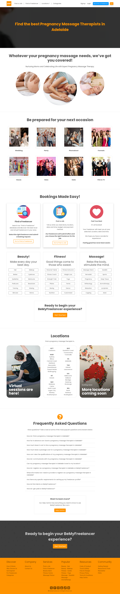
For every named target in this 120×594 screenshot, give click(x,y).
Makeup (31, 270)
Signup (83, 3)
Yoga (68, 279)
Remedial (88, 274)
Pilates (52, 284)
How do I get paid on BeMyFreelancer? (41, 489)
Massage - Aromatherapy (66, 579)
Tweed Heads (52, 369)
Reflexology (88, 284)
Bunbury (68, 392)
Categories (57, 3)
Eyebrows (32, 274)
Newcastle (52, 365)
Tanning (15, 288)
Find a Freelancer (32, 3)
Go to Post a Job (60, 243)
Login (89, 3)
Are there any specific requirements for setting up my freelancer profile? (54, 479)
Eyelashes (15, 279)
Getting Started (103, 566)
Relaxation (88, 288)
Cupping (88, 293)
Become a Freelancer (101, 3)
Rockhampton (52, 395)
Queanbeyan (51, 367)
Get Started (60, 315)
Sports (105, 274)
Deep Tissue (105, 279)
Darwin (52, 378)
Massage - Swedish (67, 575)
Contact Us (28, 568)
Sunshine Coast (68, 350)
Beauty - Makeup (66, 568)
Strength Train (52, 279)
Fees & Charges (85, 571)
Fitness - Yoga (66, 573)
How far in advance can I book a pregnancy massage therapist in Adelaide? (54, 441)
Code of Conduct (85, 566)
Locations (45, 3)
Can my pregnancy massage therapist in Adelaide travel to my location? (53, 463)
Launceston (68, 369)
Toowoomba (68, 353)
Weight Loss (68, 274)
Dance (68, 288)
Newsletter (101, 571)
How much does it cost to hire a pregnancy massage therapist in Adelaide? (54, 445)
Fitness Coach (52, 274)
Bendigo (68, 380)
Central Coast (52, 361)
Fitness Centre (48, 573)
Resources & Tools (104, 568)
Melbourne (68, 376)
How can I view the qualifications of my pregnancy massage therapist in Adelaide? (57, 454)
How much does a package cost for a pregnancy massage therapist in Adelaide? (56, 450)
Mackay (51, 392)
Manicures (31, 279)
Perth (68, 390)
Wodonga (68, 384)
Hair (15, 270)
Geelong (68, 382)
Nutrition (52, 293)
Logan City (52, 390)
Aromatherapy (105, 284)
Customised (68, 293)
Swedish (104, 270)
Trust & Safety (84, 568)
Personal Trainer (52, 270)
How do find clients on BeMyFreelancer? (41, 484)
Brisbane (52, 384)
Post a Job (18, 3)
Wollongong (52, 371)
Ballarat (68, 378)
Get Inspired (11, 571)
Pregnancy (88, 279)
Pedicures (15, 284)
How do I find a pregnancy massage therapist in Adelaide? (48, 436)
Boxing (52, 288)
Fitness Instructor (68, 270)
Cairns (52, 386)
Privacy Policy (84, 573)
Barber (15, 274)
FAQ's (100, 573)
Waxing (31, 288)
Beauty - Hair (65, 566)
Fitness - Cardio (66, 571)
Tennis (68, 284)
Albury (52, 359)
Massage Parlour (48, 575)
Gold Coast (52, 388)
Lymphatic (104, 288)
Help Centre (60, 510)
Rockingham (68, 395)
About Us (28, 566)
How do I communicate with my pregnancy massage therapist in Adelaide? (54, 459)
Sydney (51, 357)
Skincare (15, 293)
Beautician (31, 284)
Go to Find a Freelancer (23, 241)
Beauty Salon (47, 571)
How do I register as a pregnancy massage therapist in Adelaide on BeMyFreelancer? (58, 468)
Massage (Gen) (88, 270)
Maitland (52, 363)
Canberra (52, 350)
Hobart (68, 367)
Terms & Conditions (86, 575)
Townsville (68, 355)
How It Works (11, 566)
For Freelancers (12, 573)
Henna (32, 293)
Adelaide (68, 361)
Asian (104, 293)
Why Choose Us (12, 568)
